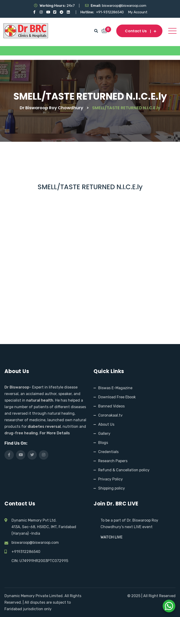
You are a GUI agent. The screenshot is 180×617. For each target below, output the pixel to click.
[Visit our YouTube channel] (48, 12)
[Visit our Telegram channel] (61, 12)
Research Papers (113, 461)
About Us (106, 424)
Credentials (108, 452)
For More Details (55, 433)
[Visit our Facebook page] (34, 12)
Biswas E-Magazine (115, 388)
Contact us (139, 31)
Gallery (104, 433)
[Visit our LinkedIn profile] (68, 12)
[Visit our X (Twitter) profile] (55, 12)
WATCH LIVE (112, 537)
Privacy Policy (110, 479)
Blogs (103, 442)
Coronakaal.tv (110, 415)
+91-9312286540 (110, 12)
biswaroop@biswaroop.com (35, 542)
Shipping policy (111, 488)
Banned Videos (111, 406)
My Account (137, 12)
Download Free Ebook (117, 397)
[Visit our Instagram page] (41, 12)
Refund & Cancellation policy (124, 470)
